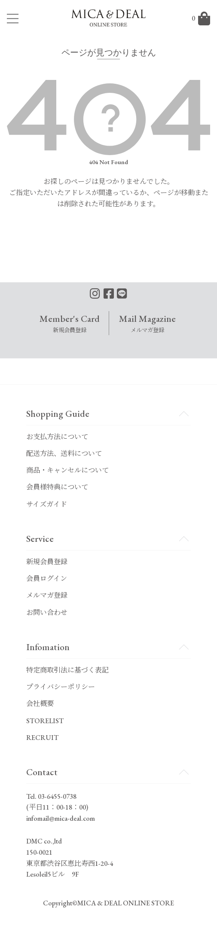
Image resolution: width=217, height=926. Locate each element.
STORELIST (45, 720)
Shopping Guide (57, 413)
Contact (42, 772)
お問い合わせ (46, 612)
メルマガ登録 (46, 595)
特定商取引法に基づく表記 (67, 670)
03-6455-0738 (57, 796)
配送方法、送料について (64, 453)
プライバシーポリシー (60, 686)
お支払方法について (57, 436)
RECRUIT (42, 737)
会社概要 (40, 703)
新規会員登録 (46, 561)
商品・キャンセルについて (67, 470)
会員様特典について (57, 487)
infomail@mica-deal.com (60, 818)
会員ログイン (46, 578)
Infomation (48, 647)
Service (40, 538)
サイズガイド (46, 504)
